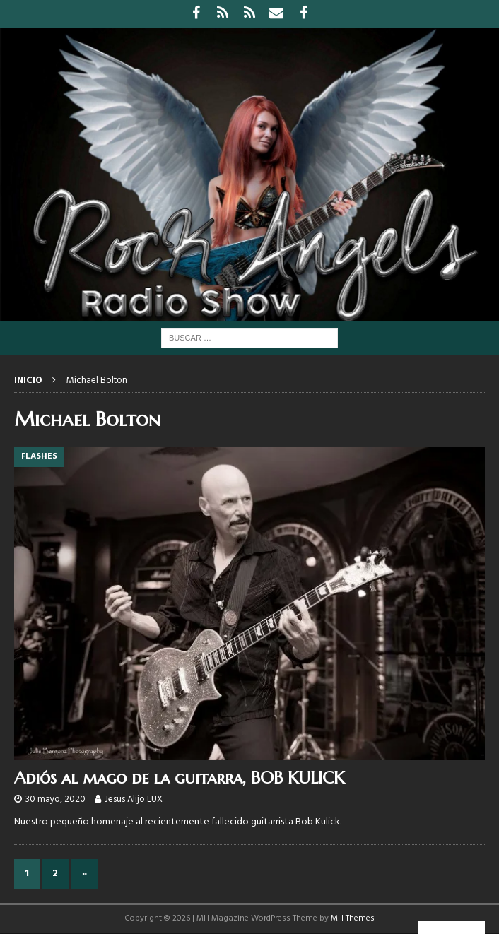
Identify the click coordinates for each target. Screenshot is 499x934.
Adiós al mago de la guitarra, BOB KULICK (179, 777)
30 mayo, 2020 (55, 799)
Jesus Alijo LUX (134, 799)
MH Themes (353, 918)
